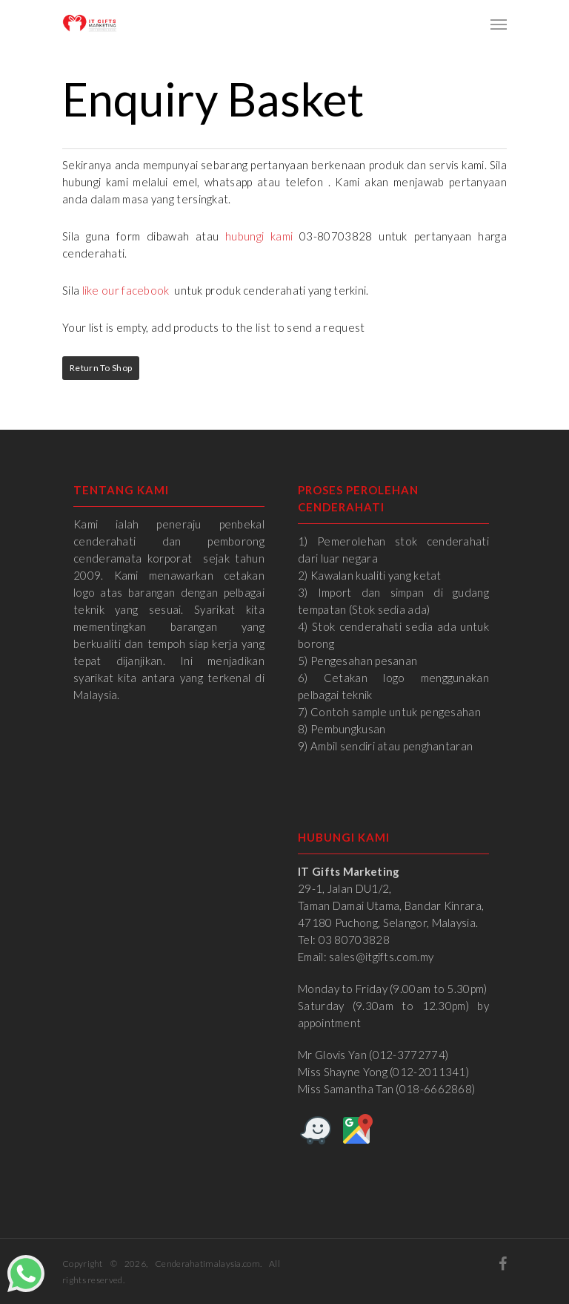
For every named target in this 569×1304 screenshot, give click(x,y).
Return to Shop (101, 367)
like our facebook (126, 290)
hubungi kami (259, 236)
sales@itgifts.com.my (381, 956)
